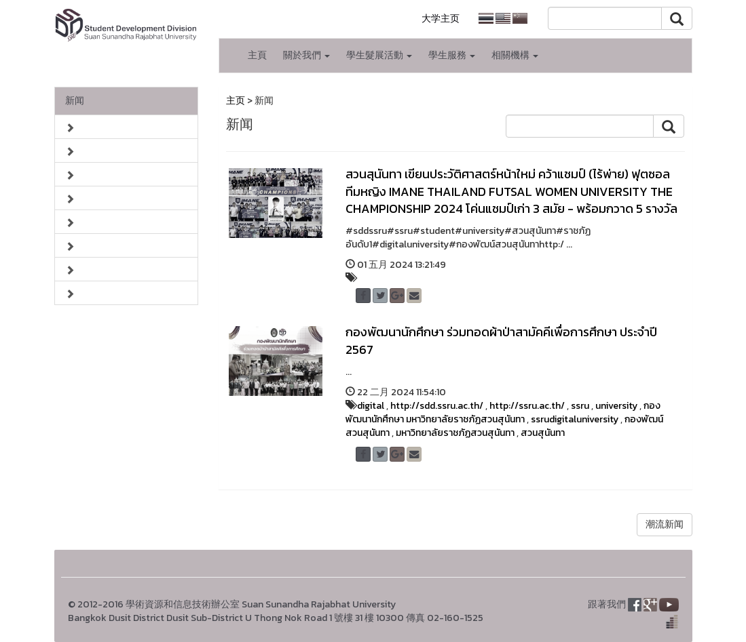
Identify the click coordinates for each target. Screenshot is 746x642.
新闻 (74, 101)
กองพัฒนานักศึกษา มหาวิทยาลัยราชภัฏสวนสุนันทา (503, 412)
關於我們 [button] (306, 55)
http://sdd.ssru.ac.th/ (436, 406)
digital (370, 406)
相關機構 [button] (514, 55)
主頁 (257, 55)
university (616, 406)
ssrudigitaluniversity (574, 419)
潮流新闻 (665, 524)
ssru (580, 406)
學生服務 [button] (451, 55)
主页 (235, 101)
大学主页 (441, 19)
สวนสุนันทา (543, 433)
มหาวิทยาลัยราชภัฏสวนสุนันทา (455, 433)
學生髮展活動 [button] (379, 55)
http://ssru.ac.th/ (527, 406)
